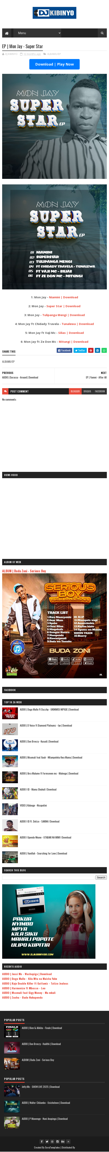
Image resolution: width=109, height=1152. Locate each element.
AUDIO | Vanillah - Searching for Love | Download (43, 853)
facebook (100, 391)
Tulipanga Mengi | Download (63, 315)
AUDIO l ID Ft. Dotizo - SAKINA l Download (39, 821)
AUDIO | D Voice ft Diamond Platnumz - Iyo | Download (46, 726)
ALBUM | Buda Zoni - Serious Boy (24, 571)
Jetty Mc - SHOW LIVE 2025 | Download (41, 1087)
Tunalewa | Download (78, 324)
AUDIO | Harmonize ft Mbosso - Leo (23, 988)
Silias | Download (71, 333)
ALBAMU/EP (54, 54)
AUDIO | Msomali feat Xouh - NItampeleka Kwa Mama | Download (51, 758)
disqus (87, 391)
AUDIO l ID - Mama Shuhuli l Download (38, 789)
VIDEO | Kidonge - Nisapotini (33, 805)
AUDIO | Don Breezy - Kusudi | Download (39, 742)
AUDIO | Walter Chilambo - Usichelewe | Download (46, 1103)
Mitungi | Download (73, 342)
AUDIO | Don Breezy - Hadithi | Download (41, 1044)
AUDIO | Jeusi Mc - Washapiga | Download (27, 974)
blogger (75, 391)
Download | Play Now (54, 64)
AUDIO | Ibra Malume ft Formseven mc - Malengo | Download (49, 774)
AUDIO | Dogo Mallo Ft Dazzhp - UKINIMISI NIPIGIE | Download (49, 710)
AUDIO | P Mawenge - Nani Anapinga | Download (45, 1119)
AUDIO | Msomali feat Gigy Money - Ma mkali (28, 993)
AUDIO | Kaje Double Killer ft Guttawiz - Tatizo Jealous (35, 983)
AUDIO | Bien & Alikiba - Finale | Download (42, 1028)
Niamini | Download (63, 297)
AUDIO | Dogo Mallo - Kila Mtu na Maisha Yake (29, 979)
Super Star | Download (63, 306)
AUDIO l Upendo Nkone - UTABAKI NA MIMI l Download (45, 837)
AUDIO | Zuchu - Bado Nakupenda (22, 997)
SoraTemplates (52, 1147)
